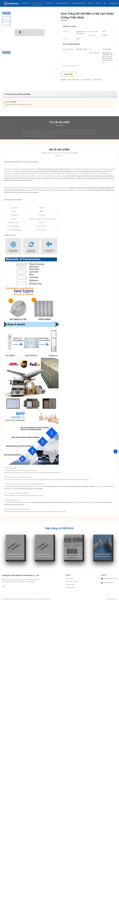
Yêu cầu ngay (68, 74)
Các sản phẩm (36, 3)
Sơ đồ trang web (70, 587)
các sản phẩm (70, 584)
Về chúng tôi (49, 3)
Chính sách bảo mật (112, 599)
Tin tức (98, 3)
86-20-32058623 (108, 582)
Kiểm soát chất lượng (78, 3)
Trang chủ (25, 3)
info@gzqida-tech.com (110, 578)
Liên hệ (90, 3)
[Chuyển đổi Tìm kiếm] (104, 3)
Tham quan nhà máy (62, 3)
